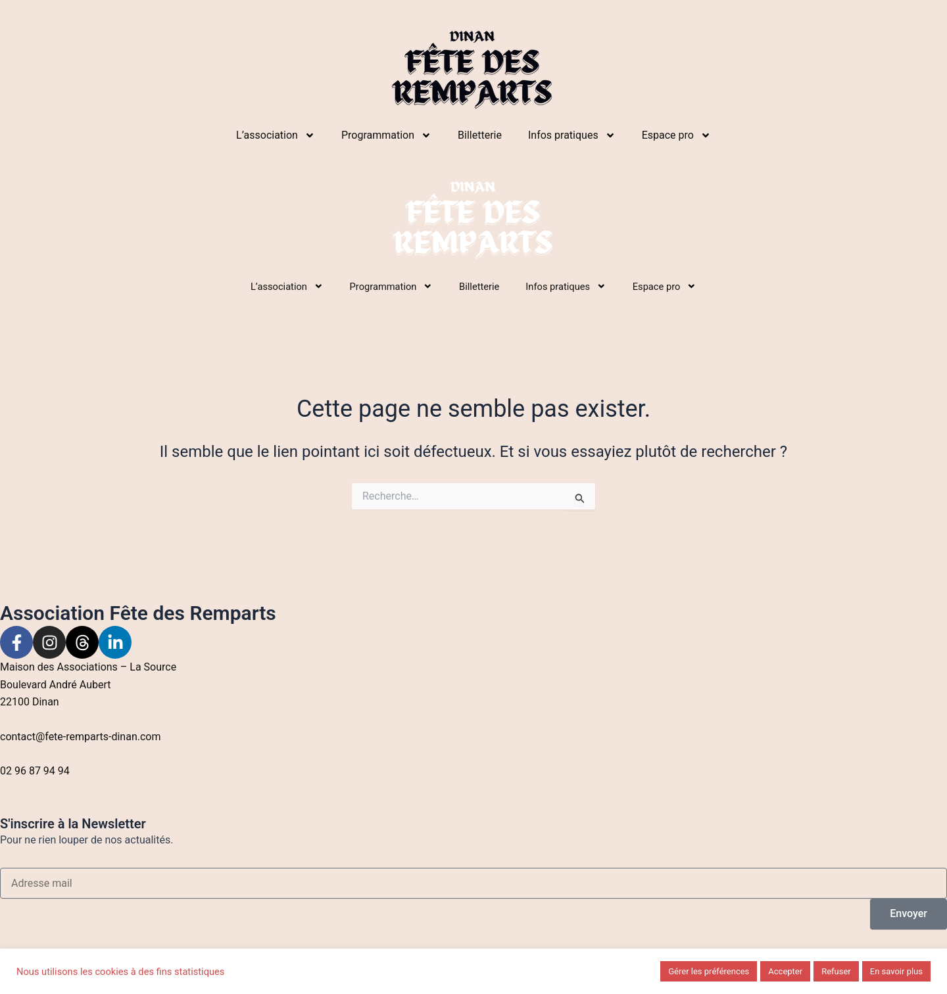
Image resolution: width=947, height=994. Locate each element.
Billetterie (480, 135)
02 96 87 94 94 (35, 771)
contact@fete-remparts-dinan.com (80, 736)
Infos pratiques (572, 135)
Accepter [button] (785, 971)
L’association (275, 135)
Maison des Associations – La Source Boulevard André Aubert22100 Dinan (88, 684)
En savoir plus (896, 971)
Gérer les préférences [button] (708, 971)
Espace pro (676, 135)
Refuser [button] (836, 971)
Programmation (386, 135)
